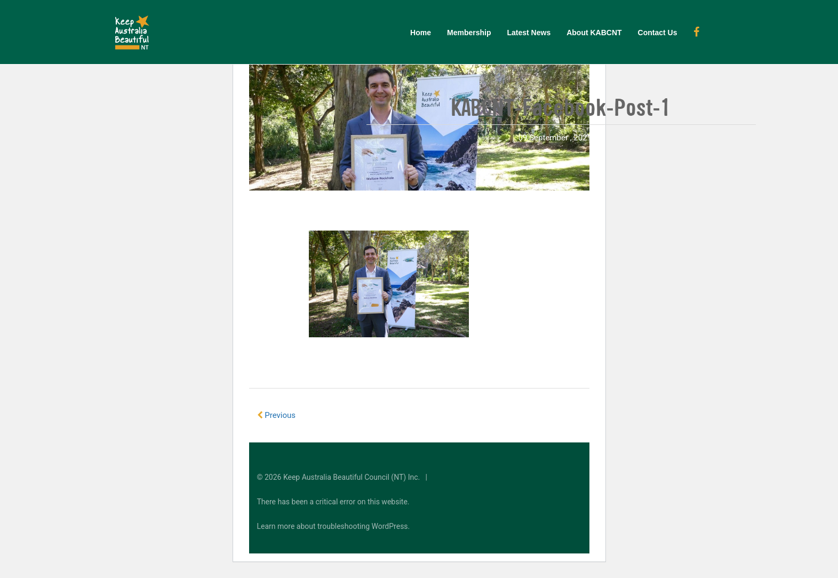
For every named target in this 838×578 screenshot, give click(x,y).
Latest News (528, 32)
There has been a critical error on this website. (333, 501)
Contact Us (657, 32)
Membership (469, 32)
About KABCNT (593, 32)
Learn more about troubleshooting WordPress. (333, 526)
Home (420, 32)
